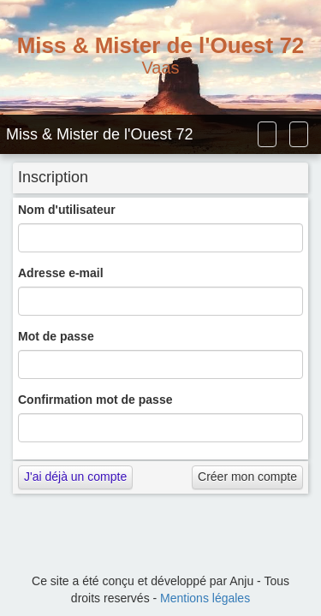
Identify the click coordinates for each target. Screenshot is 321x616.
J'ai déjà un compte (75, 476)
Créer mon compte (247, 476)
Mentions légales (205, 598)
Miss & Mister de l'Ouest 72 (99, 134)
